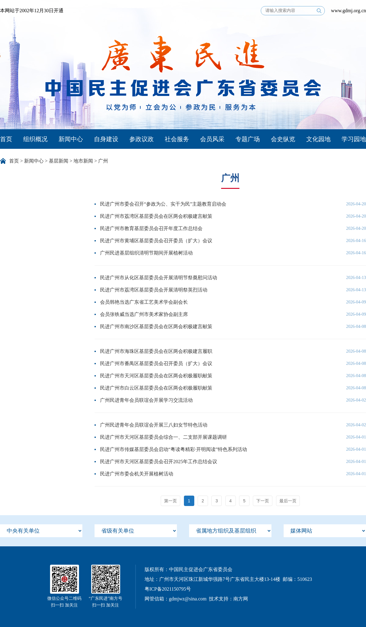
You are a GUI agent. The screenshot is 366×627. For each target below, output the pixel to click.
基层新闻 (58, 160)
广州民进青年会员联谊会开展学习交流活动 (146, 400)
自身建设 (106, 139)
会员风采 (212, 139)
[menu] (41, 530)
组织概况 (35, 139)
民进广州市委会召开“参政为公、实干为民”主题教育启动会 (163, 204)
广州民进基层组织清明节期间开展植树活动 (146, 252)
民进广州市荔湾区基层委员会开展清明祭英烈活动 (153, 289)
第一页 (170, 500)
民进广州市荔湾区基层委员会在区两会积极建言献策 (156, 216)
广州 (103, 160)
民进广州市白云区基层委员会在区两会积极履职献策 (156, 388)
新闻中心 (71, 139)
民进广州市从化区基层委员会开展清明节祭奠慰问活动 (158, 277)
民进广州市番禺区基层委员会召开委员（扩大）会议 (156, 363)
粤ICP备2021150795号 (168, 589)
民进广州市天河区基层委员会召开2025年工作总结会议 (158, 461)
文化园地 (318, 139)
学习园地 (354, 139)
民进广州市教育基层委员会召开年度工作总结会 (151, 228)
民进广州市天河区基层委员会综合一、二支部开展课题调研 (163, 437)
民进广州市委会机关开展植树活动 (136, 473)
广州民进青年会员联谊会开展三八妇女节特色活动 (153, 424)
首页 (6, 139)
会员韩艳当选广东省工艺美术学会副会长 (144, 302)
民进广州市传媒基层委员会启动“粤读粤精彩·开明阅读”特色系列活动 (173, 449)
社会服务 (177, 139)
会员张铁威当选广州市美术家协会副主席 (144, 314)
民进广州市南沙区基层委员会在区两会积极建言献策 (156, 326)
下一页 (262, 500)
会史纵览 (283, 139)
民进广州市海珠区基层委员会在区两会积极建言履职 (156, 351)
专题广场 (247, 139)
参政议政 (141, 139)
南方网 (240, 598)
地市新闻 (83, 160)
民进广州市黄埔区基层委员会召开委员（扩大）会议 (156, 240)
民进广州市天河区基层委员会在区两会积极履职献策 (156, 375)
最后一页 (287, 500)
